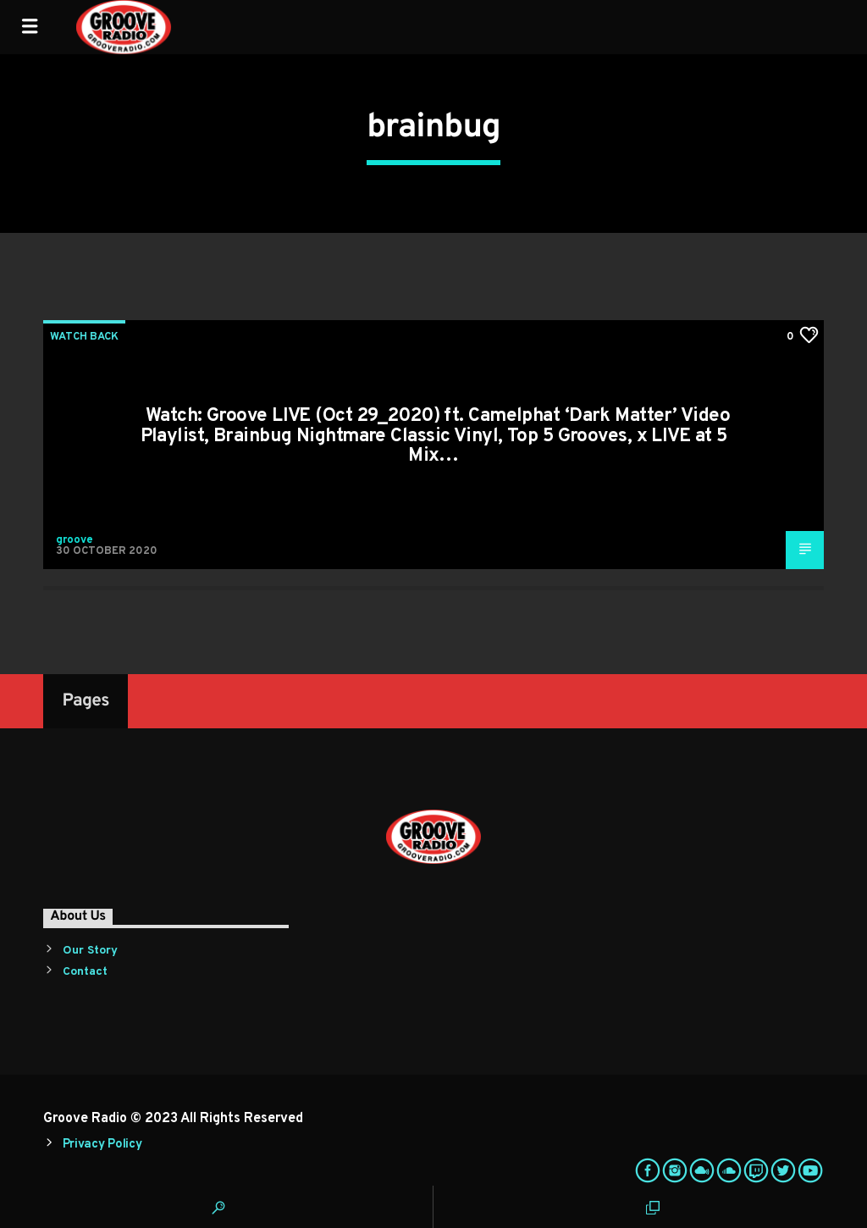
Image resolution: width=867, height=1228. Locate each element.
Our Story (90, 950)
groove (74, 540)
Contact (85, 972)
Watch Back (84, 337)
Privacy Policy (102, 1145)
